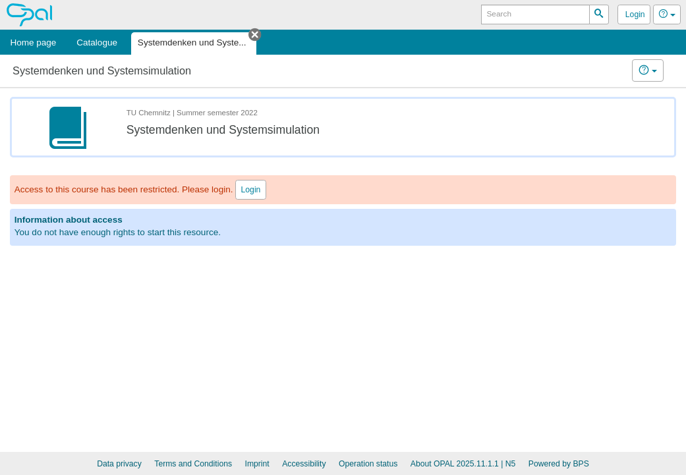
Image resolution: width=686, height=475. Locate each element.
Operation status (368, 463)
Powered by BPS (559, 463)
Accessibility (304, 463)
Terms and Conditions (193, 463)
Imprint (257, 463)
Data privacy (119, 463)
